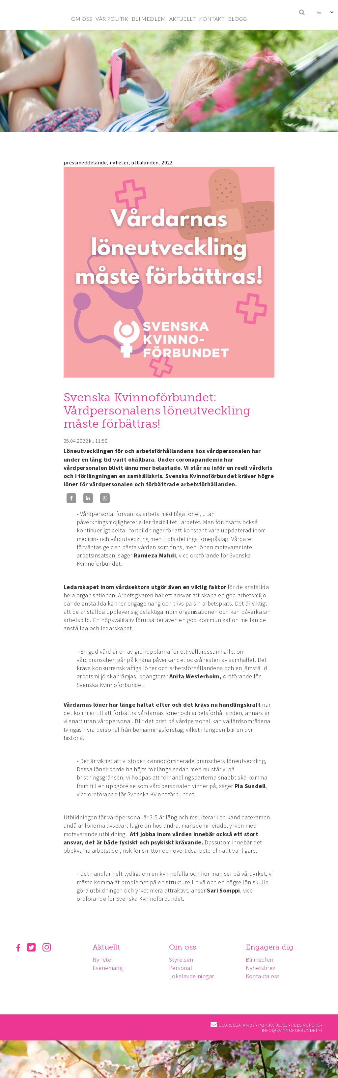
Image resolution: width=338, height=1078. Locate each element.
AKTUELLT (182, 18)
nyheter (119, 162)
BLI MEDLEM (149, 18)
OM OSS (81, 18)
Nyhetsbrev (263, 968)
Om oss (184, 947)
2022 (167, 162)
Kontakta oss (266, 976)
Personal (182, 968)
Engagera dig (272, 947)
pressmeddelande (85, 162)
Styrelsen (183, 959)
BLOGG (237, 18)
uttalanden (144, 162)
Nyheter (104, 959)
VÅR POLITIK (112, 18)
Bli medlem (263, 959)
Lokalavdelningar (193, 976)
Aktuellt (107, 947)
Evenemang (109, 968)
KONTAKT (212, 18)
